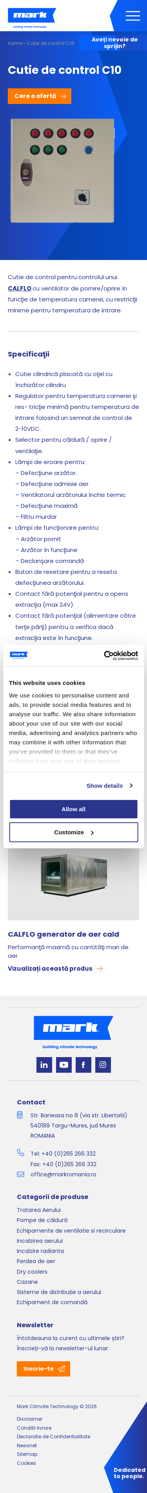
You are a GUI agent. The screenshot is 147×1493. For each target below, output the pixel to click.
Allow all (73, 809)
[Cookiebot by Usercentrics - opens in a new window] (104, 656)
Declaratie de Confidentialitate (53, 1436)
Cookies (26, 1463)
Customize (73, 832)
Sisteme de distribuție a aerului (59, 1292)
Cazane (27, 1282)
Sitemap (27, 1454)
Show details (105, 785)
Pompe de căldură (42, 1220)
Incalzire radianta (40, 1251)
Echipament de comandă (52, 1302)
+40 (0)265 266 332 (69, 1154)
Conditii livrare (34, 1428)
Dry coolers (32, 1272)
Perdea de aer (36, 1261)
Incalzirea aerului (40, 1241)
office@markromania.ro (63, 1174)
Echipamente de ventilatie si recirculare (71, 1231)
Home (15, 43)
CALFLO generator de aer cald (63, 934)
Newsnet (27, 1445)
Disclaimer (29, 1419)
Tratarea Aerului (39, 1210)
